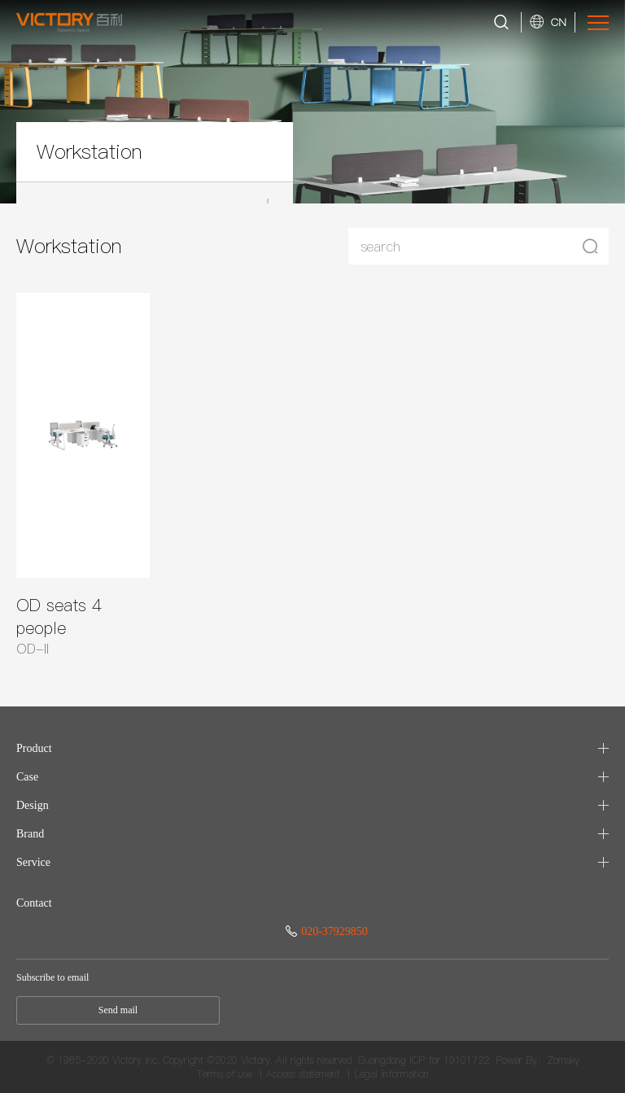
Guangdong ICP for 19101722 (423, 1060)
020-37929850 (327, 931)
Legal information (391, 1074)
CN (558, 22)
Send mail (118, 1010)
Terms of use (224, 1074)
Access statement (303, 1074)
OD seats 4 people (59, 617)
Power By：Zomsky (537, 1060)
